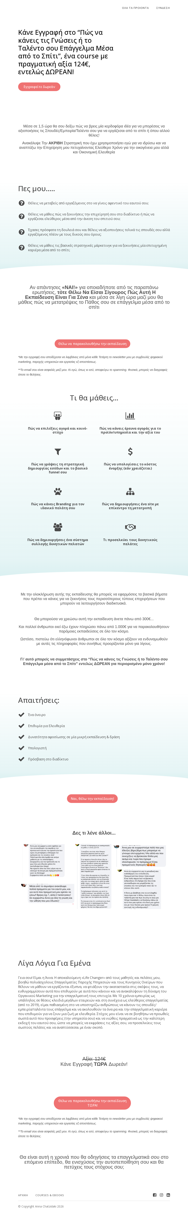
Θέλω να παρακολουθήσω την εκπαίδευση (92, 343)
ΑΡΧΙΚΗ (23, 1195)
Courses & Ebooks (49, 1195)
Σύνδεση (163, 8)
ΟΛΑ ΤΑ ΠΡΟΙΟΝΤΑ (135, 8)
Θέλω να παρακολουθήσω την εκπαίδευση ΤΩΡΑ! (92, 1103)
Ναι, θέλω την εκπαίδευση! (92, 798)
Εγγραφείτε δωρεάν (39, 86)
